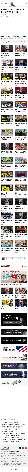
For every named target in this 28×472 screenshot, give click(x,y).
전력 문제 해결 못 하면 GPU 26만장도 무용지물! (20, 96)
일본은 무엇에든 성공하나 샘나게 (10, 435)
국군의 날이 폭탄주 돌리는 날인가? (20, 68)
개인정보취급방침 (4, 451)
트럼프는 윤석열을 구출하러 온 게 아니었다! (13, 437)
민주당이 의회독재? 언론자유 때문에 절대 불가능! (7, 249)
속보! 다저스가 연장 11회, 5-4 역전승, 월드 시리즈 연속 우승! (7, 207)
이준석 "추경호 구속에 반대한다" (7, 68)
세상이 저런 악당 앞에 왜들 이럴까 (11, 423)
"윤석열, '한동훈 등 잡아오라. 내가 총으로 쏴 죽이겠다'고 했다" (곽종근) (21, 152)
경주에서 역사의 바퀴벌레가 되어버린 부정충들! (21, 221)
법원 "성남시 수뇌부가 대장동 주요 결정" (21, 124)
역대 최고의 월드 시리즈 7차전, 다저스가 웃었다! (20, 193)
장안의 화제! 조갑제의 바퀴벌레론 (7, 193)
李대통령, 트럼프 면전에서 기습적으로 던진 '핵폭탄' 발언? (14, 425)
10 (14, 261)
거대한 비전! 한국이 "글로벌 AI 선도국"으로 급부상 (7, 235)
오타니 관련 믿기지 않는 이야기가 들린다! (20, 207)
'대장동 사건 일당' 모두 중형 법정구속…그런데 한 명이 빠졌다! (14, 439)
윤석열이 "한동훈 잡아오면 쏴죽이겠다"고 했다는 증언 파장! (7, 152)
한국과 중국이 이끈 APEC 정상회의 (7, 221)
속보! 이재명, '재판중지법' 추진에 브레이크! (20, 166)
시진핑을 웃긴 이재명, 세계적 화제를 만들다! (20, 54)
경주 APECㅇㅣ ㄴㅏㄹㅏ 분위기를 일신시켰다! (7, 166)
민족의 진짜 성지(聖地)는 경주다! (7, 110)
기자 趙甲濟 (11, 451)
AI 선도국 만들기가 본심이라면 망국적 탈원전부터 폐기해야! (21, 180)
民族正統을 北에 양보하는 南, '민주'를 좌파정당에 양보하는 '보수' (14, 433)
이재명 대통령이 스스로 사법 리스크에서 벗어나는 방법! (7, 180)
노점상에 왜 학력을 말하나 (9, 431)
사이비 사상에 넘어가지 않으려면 (10, 441)
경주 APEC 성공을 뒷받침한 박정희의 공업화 (21, 235)
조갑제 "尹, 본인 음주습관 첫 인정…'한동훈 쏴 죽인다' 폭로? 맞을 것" (7, 96)
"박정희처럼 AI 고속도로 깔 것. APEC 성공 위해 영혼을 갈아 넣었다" (21, 110)
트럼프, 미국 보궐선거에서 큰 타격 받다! (7, 54)
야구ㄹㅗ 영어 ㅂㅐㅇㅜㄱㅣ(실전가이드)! (7, 138)
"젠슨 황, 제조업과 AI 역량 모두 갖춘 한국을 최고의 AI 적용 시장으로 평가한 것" (20, 138)
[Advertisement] (14, 402)
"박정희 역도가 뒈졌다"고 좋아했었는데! (12, 427)
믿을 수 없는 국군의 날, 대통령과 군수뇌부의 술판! (20, 82)
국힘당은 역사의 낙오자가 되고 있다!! (7, 82)
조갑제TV (17, 451)
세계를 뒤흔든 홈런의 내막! (6, 124)
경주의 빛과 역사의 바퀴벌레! (9, 429)
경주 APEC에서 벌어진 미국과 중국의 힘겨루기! (21, 249)
